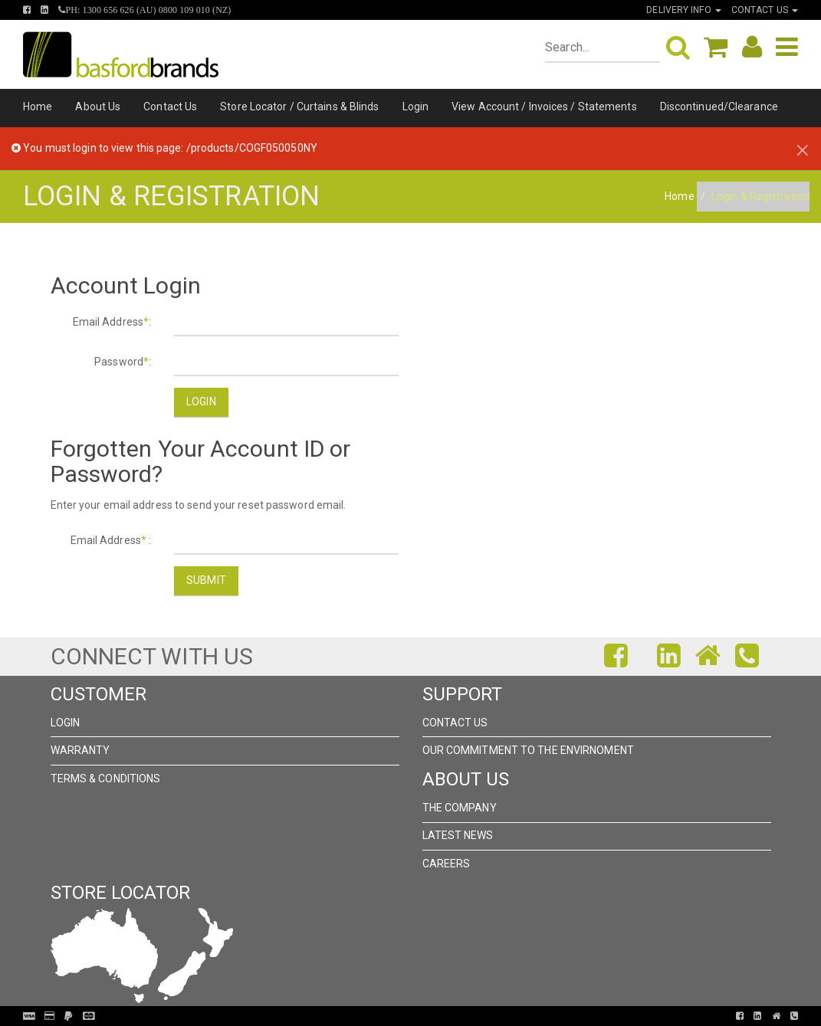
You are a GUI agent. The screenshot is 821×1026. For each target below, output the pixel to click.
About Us (97, 106)
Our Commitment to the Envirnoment (528, 750)
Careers (446, 863)
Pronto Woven (404, 1016)
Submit (206, 580)
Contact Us (170, 106)
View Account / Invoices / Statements (544, 106)
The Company (459, 807)
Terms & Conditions (106, 778)
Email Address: (112, 322)
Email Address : (111, 540)
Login (415, 106)
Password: (122, 362)
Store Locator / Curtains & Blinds (299, 106)
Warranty (80, 750)
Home (37, 106)
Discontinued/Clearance (719, 106)
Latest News (458, 835)
